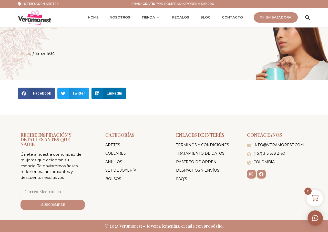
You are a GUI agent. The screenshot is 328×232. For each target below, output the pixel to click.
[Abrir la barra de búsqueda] (307, 17)
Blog (205, 17)
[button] (315, 218)
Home (93, 17)
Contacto (232, 17)
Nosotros (120, 17)
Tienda (150, 17)
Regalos (180, 17)
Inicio (26, 53)
